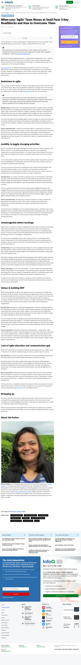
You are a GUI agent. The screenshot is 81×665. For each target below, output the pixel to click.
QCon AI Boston (29, 620)
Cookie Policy (75, 660)
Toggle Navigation (3, 1)
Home (3, 612)
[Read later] (11, 38)
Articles (13, 12)
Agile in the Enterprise (38, 522)
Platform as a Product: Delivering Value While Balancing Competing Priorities (66, 555)
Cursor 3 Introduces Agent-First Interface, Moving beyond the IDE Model (13, 555)
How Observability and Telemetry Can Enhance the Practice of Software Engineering (65, 546)
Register (69, 1)
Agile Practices (29, 525)
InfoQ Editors (5, 629)
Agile (37, 525)
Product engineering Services (29, 496)
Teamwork (26, 522)
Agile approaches (7, 68)
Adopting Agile (16, 522)
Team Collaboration (31, 519)
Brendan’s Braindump (24, 54)
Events (3, 624)
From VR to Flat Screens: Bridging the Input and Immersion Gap (14, 550)
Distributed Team (16, 525)
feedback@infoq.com (6, 657)
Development (7, 540)
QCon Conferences (5, 621)
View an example (69, 34)
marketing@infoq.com (7, 661)
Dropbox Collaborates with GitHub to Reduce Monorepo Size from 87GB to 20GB (40, 551)
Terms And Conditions (67, 660)
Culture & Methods (8, 15)
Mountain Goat (32, 91)
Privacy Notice (57, 660)
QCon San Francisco (30, 630)
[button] (69, 42)
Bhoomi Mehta (8, 32)
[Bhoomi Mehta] (3, 33)
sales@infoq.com (23, 657)
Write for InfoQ (5, 627)
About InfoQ (5, 632)
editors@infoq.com (41, 657)
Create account (6, 614)
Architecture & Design (37, 540)
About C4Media (5, 634)
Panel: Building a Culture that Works (65, 550)
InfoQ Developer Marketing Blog (5, 642)
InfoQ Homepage (5, 12)
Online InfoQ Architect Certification (28, 615)
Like (6, 38)
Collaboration (44, 519)
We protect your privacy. (65, 46)
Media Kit (4, 637)
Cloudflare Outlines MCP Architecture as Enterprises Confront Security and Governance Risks (39, 557)
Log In (3, 617)
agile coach (23, 393)
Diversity (4, 647)
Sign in (76, 1)
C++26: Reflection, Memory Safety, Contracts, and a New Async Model (14, 545)
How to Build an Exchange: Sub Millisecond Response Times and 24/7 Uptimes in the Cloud (40, 546)
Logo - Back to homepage (9, 1)
